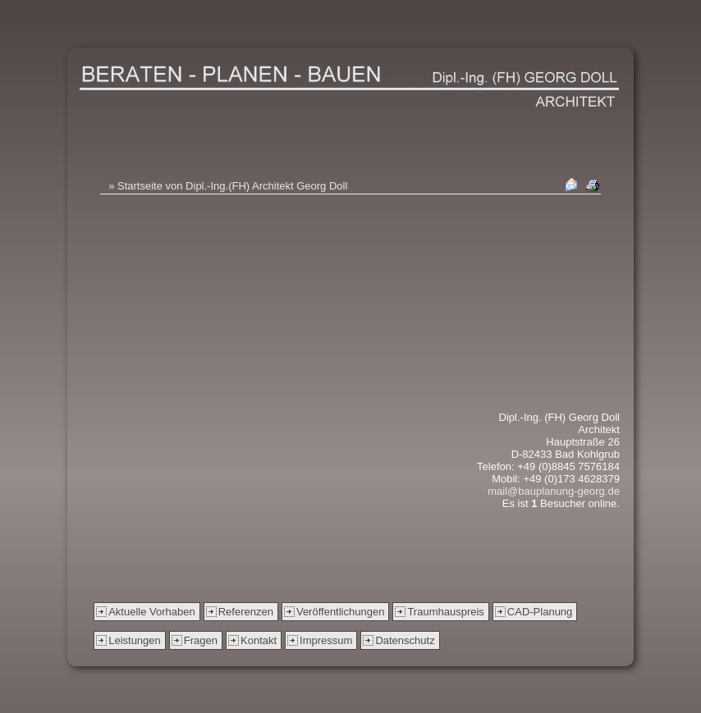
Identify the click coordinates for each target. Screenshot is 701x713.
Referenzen (245, 612)
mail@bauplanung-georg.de (554, 491)
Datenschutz (404, 640)
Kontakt (259, 640)
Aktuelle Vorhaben (151, 612)
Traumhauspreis (445, 612)
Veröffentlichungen (340, 612)
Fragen (201, 640)
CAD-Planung (540, 612)
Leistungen (134, 640)
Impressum (326, 640)
